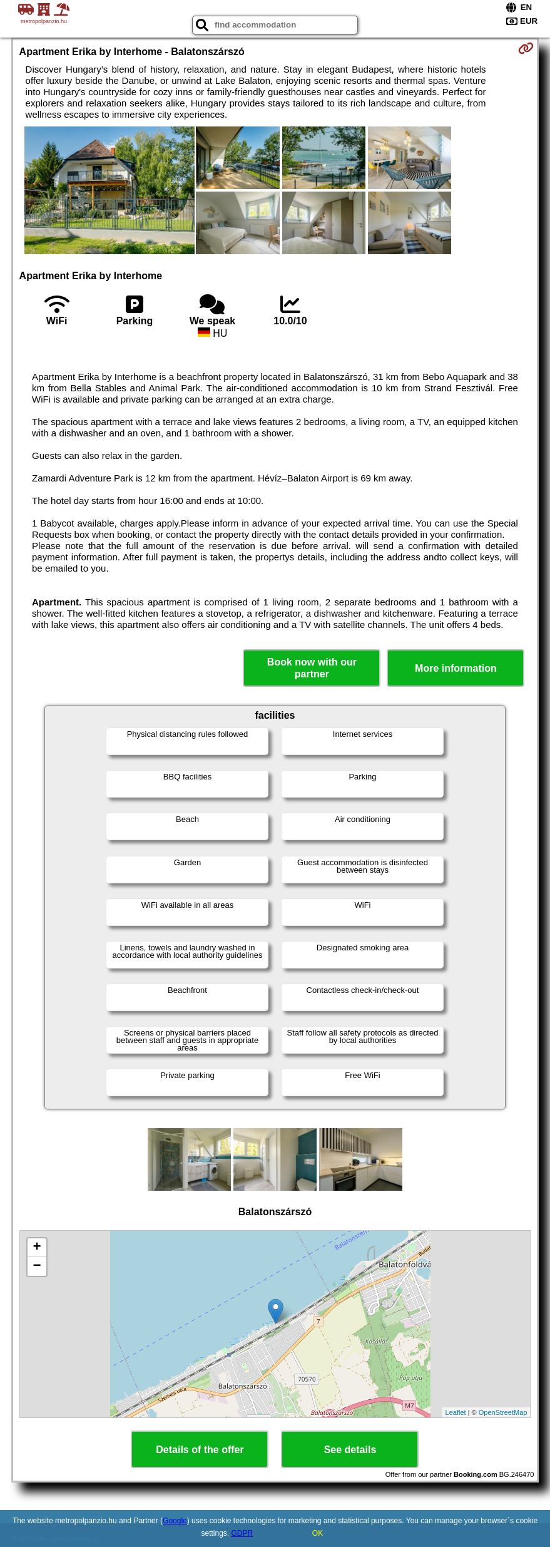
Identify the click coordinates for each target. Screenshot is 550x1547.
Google (175, 1520)
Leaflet (456, 1412)
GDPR (242, 1533)
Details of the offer (199, 1449)
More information (456, 668)
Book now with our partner (312, 668)
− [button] (37, 1266)
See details (350, 1449)
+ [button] (37, 1247)
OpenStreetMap (503, 1412)
